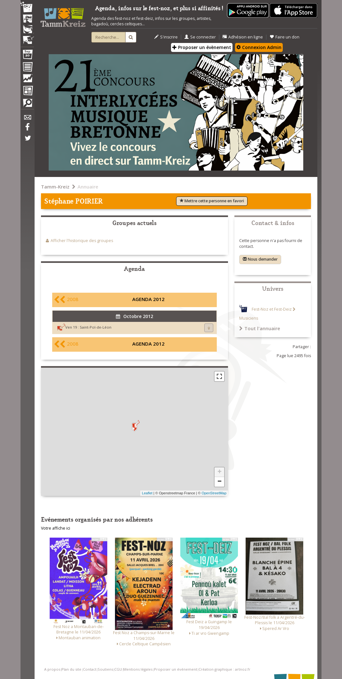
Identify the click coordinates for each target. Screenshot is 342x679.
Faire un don (284, 37)
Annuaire (87, 186)
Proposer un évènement (201, 47)
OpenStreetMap (213, 493)
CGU (118, 669)
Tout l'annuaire (259, 328)
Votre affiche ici (55, 528)
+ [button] (219, 472)
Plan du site (71, 669)
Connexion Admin (258, 47)
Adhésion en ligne (243, 37)
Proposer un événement (175, 669)
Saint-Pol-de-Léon (95, 327)
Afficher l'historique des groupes (82, 240)
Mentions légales (137, 669)
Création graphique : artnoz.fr (224, 669)
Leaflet (147, 493)
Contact (89, 669)
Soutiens (105, 669)
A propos (52, 669)
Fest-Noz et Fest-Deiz (272, 309)
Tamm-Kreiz (55, 186)
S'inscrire (166, 37)
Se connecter (200, 37)
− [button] (219, 482)
